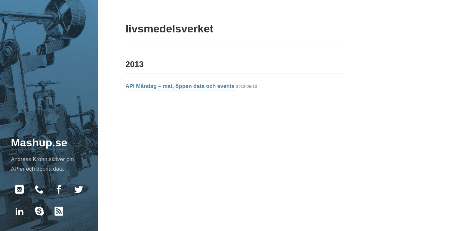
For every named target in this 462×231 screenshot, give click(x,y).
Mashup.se (39, 142)
